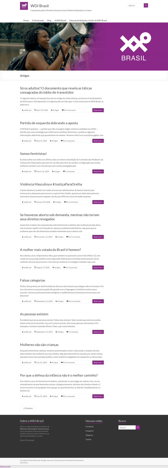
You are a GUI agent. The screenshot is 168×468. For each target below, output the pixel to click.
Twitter (88, 439)
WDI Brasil (41, 6)
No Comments (70, 110)
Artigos (56, 110)
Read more (98, 110)
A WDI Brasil (60, 20)
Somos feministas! (33, 154)
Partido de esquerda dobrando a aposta (49, 123)
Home (26, 20)
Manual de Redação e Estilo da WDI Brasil (88, 20)
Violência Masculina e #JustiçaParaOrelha (51, 184)
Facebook (89, 426)
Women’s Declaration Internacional (34, 429)
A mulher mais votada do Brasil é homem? (50, 250)
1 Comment (70, 171)
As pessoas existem (34, 314)
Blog (49, 20)
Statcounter (5, 466)
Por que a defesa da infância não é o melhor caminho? (59, 375)
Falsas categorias (32, 280)
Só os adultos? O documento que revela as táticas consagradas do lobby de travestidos (56, 90)
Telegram (89, 435)
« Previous (28, 408)
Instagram (90, 431)
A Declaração (38, 20)
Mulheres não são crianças (39, 345)
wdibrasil (27, 110)
